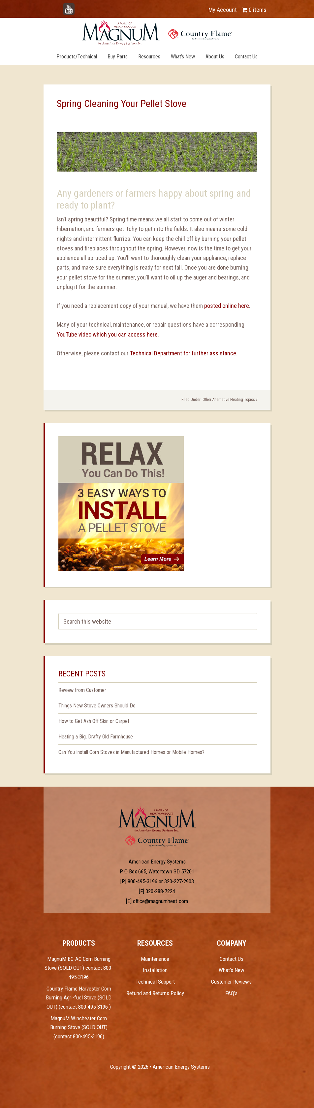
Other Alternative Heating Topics (229, 399)
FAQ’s (231, 993)
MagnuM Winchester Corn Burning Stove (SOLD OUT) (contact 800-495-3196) (79, 1027)
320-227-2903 (179, 881)
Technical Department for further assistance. (183, 353)
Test (157, 819)
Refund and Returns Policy (155, 993)
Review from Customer (82, 690)
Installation (155, 970)
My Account (222, 9)
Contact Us (231, 959)
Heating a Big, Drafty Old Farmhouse (95, 736)
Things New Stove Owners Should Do (97, 705)
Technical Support (155, 981)
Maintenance (155, 959)
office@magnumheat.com (160, 901)
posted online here (226, 305)
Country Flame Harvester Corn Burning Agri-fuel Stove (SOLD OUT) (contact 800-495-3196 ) (78, 997)
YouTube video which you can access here (107, 334)
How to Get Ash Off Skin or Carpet (93, 721)
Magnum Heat (157, 32)
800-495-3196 (142, 881)
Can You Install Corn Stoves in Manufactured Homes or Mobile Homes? (131, 752)
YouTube (78, 6)
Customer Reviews (231, 981)
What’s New (231, 970)
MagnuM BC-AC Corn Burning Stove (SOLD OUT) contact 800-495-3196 (79, 968)
